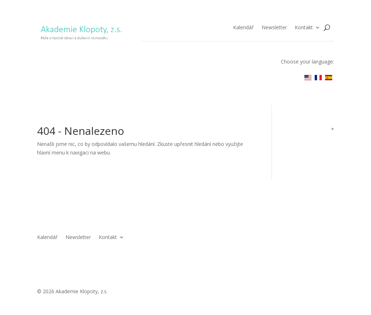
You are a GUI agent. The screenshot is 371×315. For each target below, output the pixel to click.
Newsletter (274, 28)
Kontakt (304, 28)
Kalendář (243, 28)
